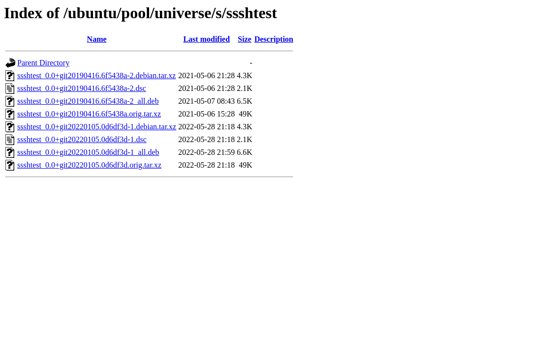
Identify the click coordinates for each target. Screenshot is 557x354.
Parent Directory (43, 63)
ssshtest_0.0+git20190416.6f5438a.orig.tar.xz (89, 114)
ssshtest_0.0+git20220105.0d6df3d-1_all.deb (88, 152)
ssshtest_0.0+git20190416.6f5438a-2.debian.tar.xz (96, 75)
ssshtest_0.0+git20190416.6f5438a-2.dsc (81, 88)
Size (244, 39)
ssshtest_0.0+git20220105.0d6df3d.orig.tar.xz (89, 165)
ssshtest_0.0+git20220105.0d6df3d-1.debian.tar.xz (96, 126)
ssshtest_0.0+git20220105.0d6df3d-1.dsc (82, 139)
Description (273, 39)
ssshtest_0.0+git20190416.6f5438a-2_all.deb (88, 101)
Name (97, 39)
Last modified (206, 39)
